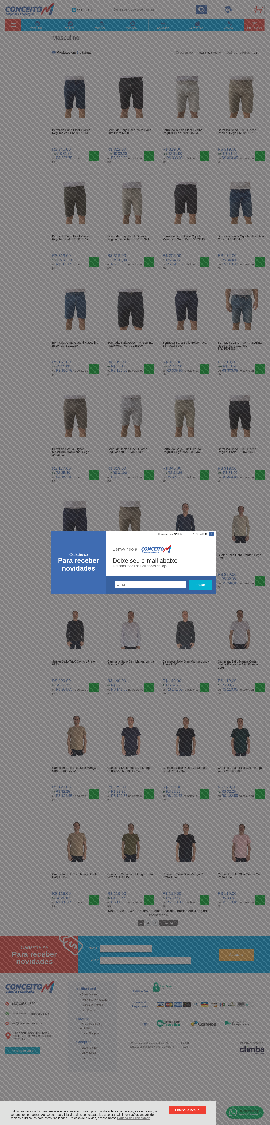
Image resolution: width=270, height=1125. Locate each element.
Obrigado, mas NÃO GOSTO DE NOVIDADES (182, 534)
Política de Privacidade (133, 1118)
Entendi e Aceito (187, 1110)
